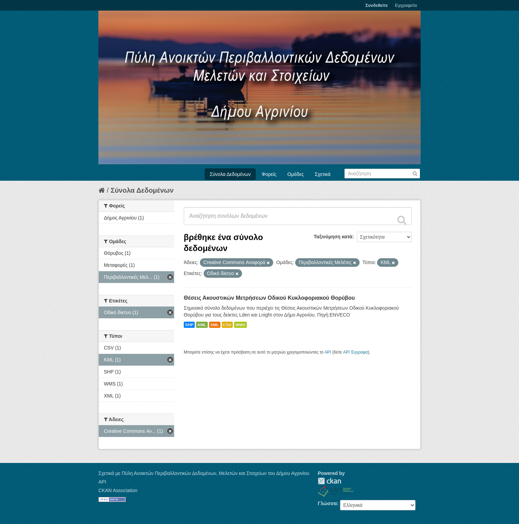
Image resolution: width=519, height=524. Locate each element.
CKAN (329, 481)
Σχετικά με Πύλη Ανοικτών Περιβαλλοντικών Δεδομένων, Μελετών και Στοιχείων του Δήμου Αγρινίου (203, 473)
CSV (227, 324)
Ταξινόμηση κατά (333, 236)
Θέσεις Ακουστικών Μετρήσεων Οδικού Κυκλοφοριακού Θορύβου (269, 298)
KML (201, 324)
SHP (189, 324)
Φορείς (269, 174)
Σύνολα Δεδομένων (230, 174)
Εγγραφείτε (406, 5)
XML (214, 324)
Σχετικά (322, 174)
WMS (240, 324)
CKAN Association (117, 490)
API (328, 352)
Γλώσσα (327, 503)
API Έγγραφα (355, 352)
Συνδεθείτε (376, 5)
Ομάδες (295, 174)
